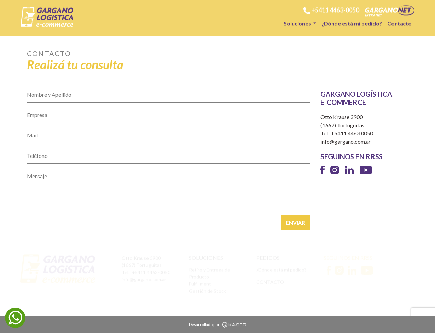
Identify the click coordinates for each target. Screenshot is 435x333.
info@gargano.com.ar (345, 141)
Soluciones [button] (298, 23)
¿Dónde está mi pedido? (351, 23)
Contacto (399, 23)
